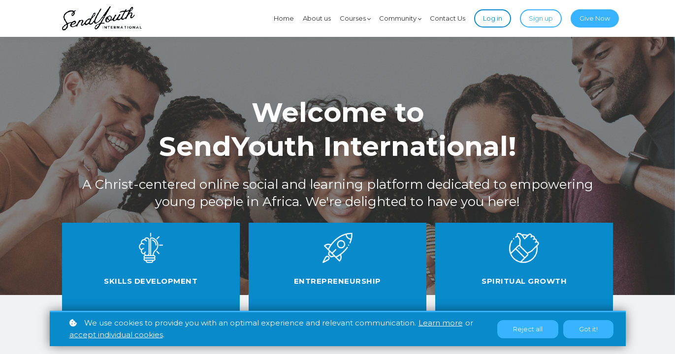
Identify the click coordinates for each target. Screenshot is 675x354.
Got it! (588, 329)
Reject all (528, 329)
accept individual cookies (116, 334)
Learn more (440, 322)
